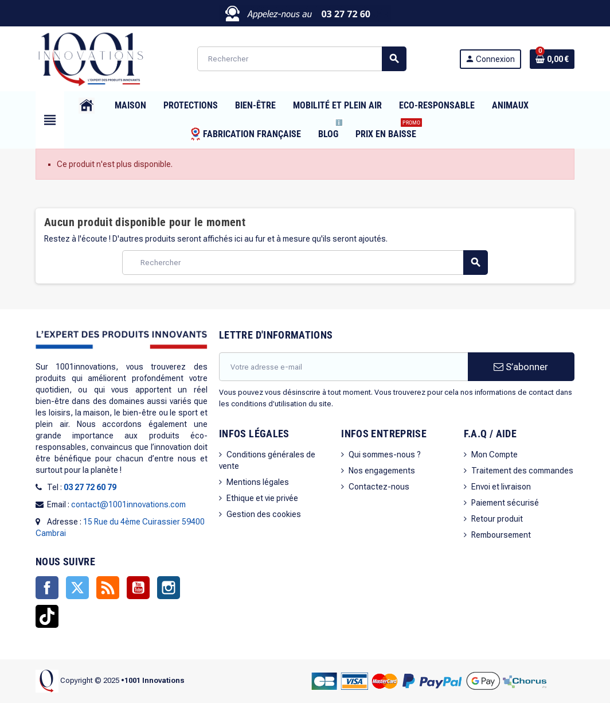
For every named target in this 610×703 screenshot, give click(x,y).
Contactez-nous (379, 486)
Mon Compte (494, 454)
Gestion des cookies (263, 514)
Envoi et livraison (501, 486)
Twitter (77, 587)
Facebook (47, 587)
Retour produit (497, 518)
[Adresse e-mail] (343, 366)
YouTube (138, 587)
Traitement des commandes (522, 470)
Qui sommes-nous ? (385, 454)
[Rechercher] (301, 58)
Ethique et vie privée (262, 498)
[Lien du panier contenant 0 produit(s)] (552, 59)
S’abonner (521, 366)
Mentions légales (257, 482)
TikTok (47, 616)
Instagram (168, 587)
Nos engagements (382, 470)
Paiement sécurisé (505, 502)
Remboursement (501, 534)
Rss (107, 587)
